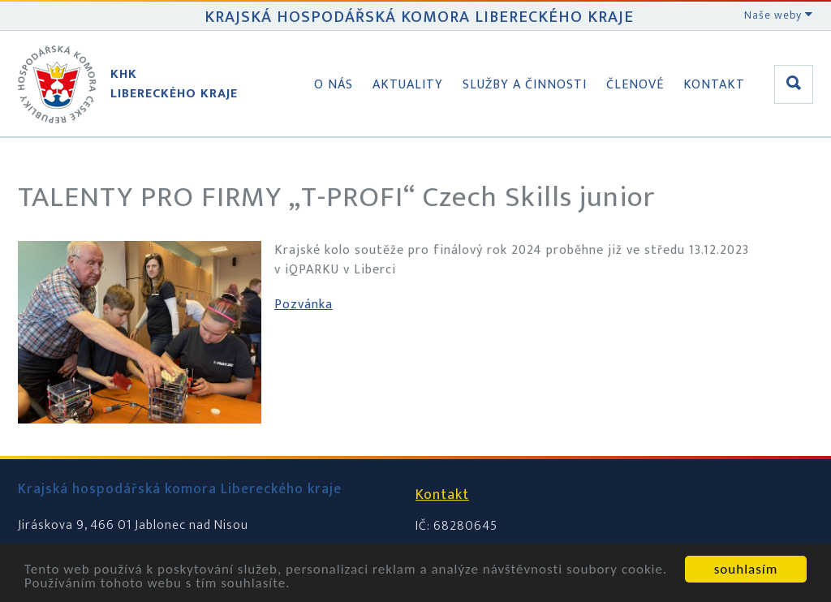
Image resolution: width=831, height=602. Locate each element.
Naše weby (778, 15)
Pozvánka (303, 305)
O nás (333, 85)
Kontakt (714, 85)
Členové (635, 85)
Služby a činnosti (525, 85)
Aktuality (407, 85)
